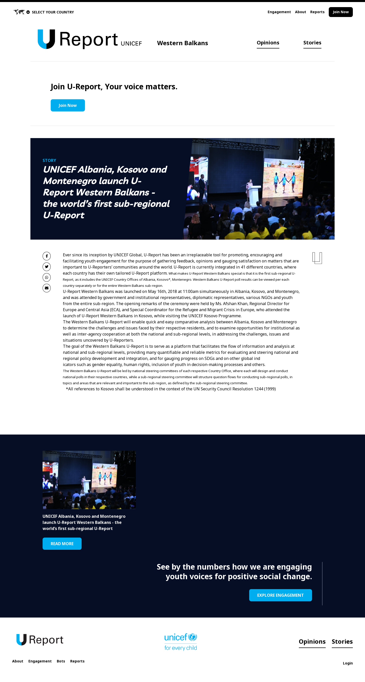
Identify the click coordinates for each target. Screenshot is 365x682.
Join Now (341, 11)
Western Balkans (182, 43)
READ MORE (62, 543)
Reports (317, 11)
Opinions (268, 42)
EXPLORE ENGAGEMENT (280, 595)
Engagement (279, 11)
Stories (312, 42)
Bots (61, 661)
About (300, 11)
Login (348, 663)
